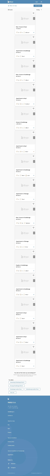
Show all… (12, 392)
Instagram (12, 468)
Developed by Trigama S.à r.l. (36, 473)
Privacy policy (11, 441)
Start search (38, 5)
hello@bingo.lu (11, 411)
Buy (9, 424)
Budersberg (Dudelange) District (17, 382)
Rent (9, 428)
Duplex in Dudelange (22, 265)
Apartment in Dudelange (23, 50)
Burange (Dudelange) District (16, 385)
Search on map (11, 421)
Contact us (10, 415)
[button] (34, 18)
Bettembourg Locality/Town (32, 389)
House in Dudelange (21, 122)
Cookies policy (11, 445)
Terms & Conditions (12, 437)
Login (36, 1)
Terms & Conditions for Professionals (16, 450)
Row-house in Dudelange (23, 74)
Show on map (12, 5)
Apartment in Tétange (22, 193)
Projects (9, 432)
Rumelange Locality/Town (16, 389)
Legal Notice (10, 454)
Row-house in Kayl (21, 27)
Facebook (11, 463)
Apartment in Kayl (21, 98)
